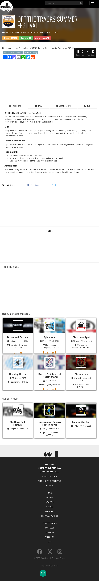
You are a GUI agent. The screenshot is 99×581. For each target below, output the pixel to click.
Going (26, 38)
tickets (18, 353)
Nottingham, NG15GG (19, 382)
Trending (49, 511)
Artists (49, 497)
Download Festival (17, 337)
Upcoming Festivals (50, 471)
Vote (10, 38)
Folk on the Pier (81, 421)
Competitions (50, 523)
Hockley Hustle (18, 374)
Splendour (49, 337)
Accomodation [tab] (63, 105)
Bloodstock (81, 374)
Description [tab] (15, 105)
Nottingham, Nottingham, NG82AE (49, 346)
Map (50, 541)
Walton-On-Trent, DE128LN (82, 385)
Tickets (49, 485)
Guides (49, 506)
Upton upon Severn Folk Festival (49, 423)
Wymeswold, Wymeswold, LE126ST (81, 346)
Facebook (33, 185)
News (49, 492)
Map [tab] (87, 105)
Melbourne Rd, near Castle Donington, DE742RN (55, 48)
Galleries (49, 537)
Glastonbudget (81, 337)
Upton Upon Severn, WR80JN (50, 433)
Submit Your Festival (49, 468)
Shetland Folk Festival (18, 423)
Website (8, 185)
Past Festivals (49, 476)
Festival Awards (49, 516)
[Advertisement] (49, 81)
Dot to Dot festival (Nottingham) (49, 375)
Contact (49, 527)
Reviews (49, 502)
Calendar (49, 532)
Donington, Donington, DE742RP (18, 346)
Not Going (42, 38)
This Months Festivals (49, 481)
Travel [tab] (38, 105)
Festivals (49, 464)
